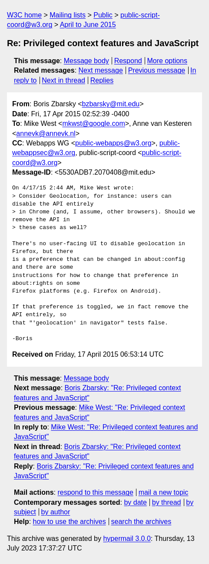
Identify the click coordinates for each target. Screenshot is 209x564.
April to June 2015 (88, 24)
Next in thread (63, 80)
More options (167, 60)
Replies (101, 80)
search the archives (141, 521)
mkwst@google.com (93, 123)
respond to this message (95, 492)
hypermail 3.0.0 (126, 538)
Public (103, 15)
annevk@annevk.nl (45, 133)
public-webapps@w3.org (113, 143)
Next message (101, 70)
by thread (166, 502)
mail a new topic (164, 492)
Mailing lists (68, 15)
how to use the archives (69, 521)
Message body (86, 60)
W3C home (24, 15)
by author (55, 512)
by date (135, 502)
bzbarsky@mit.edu (110, 104)
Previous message (157, 70)
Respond (128, 60)
